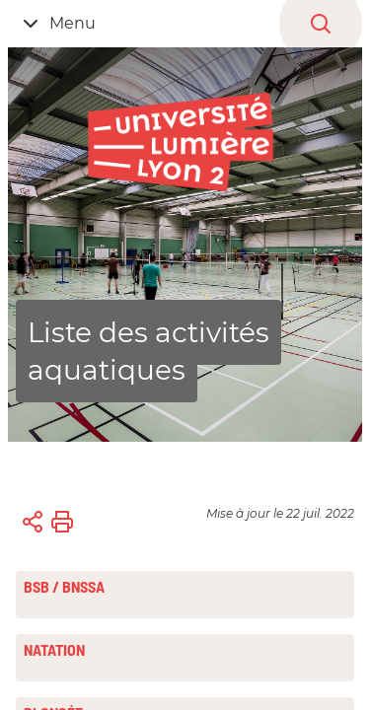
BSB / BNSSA (64, 587)
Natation (54, 650)
